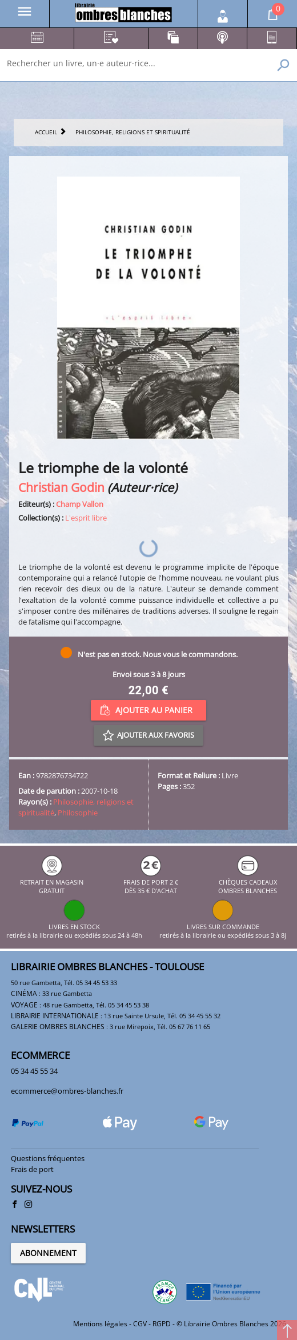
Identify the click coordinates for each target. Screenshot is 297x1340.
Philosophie (78, 812)
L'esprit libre (86, 518)
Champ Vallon (79, 504)
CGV (140, 1324)
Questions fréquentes (48, 1158)
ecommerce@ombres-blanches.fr (67, 1091)
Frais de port (32, 1169)
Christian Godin (61, 487)
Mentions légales (100, 1324)
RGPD (161, 1324)
